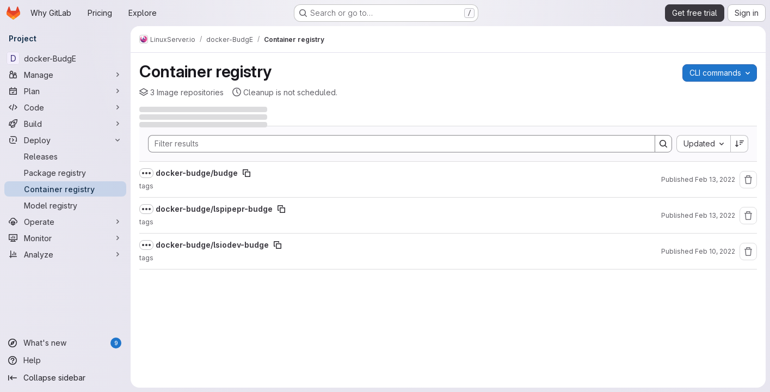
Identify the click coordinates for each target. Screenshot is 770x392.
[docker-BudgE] (65, 58)
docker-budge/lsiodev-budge (212, 244)
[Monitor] (65, 238)
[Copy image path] (246, 173)
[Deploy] (65, 140)
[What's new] (65, 343)
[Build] (65, 123)
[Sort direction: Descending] (739, 143)
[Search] (396, 143)
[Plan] (65, 91)
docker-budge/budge (197, 172)
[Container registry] (65, 189)
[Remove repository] (748, 179)
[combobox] (703, 143)
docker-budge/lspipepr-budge (214, 208)
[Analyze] (65, 254)
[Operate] (65, 221)
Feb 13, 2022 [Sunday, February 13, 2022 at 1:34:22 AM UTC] (715, 179)
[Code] (65, 107)
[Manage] (65, 74)
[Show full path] (146, 173)
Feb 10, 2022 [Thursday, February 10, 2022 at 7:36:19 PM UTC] (715, 251)
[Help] (65, 360)
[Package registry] (65, 172)
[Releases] (65, 156)
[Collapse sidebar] (65, 377)
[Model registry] (65, 205)
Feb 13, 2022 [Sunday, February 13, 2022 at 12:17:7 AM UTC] (715, 215)
